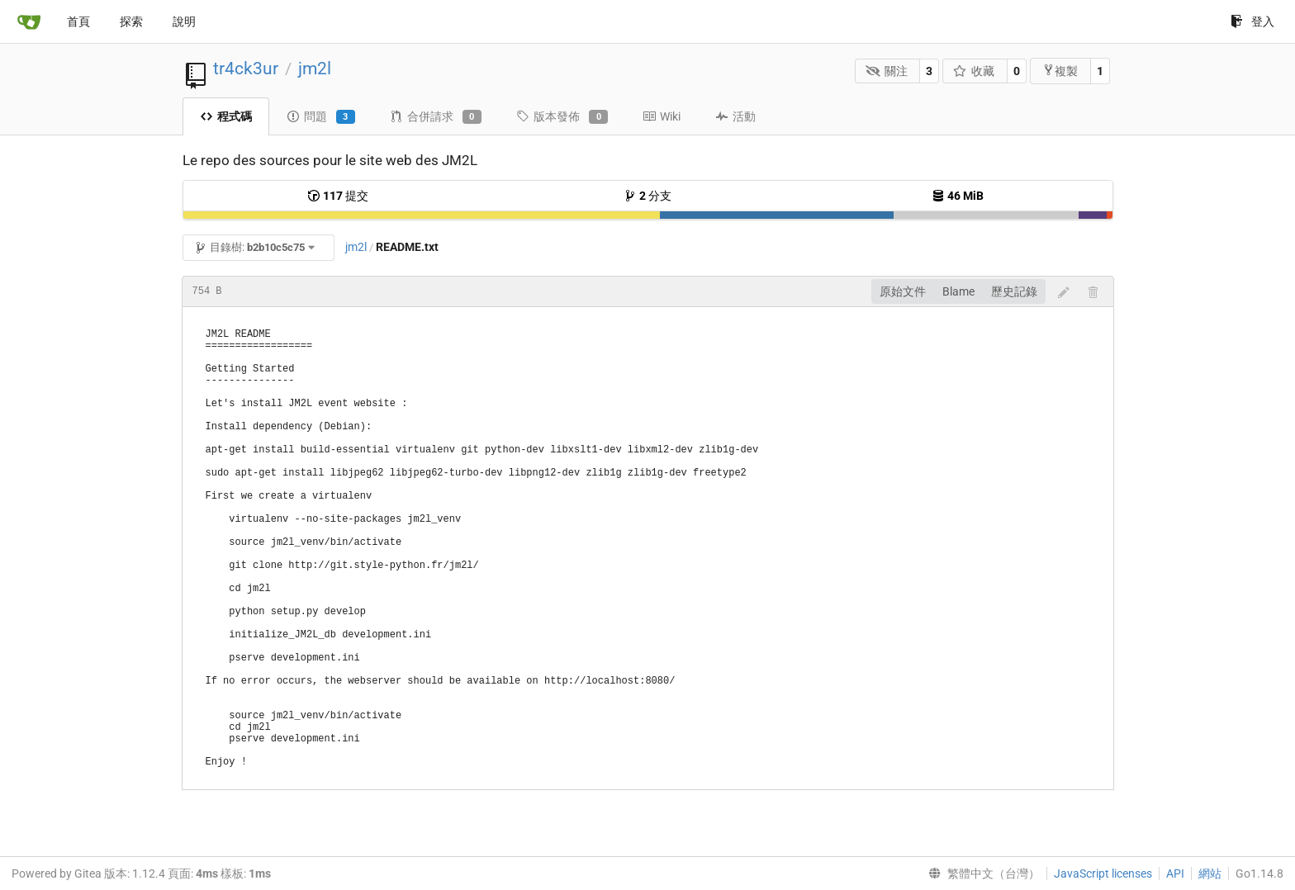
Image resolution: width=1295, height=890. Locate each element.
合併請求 (435, 117)
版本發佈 (562, 117)
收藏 (974, 71)
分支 (647, 195)
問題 (321, 117)
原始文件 (903, 291)
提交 (337, 195)
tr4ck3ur (245, 68)
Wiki (662, 116)
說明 (184, 21)
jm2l (314, 68)
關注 (887, 71)
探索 (131, 21)
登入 (1252, 21)
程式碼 (226, 116)
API (1175, 873)
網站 (1209, 873)
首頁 (78, 21)
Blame (958, 291)
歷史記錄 (1014, 291)
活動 (735, 116)
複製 (1060, 71)
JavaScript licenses (1103, 873)
